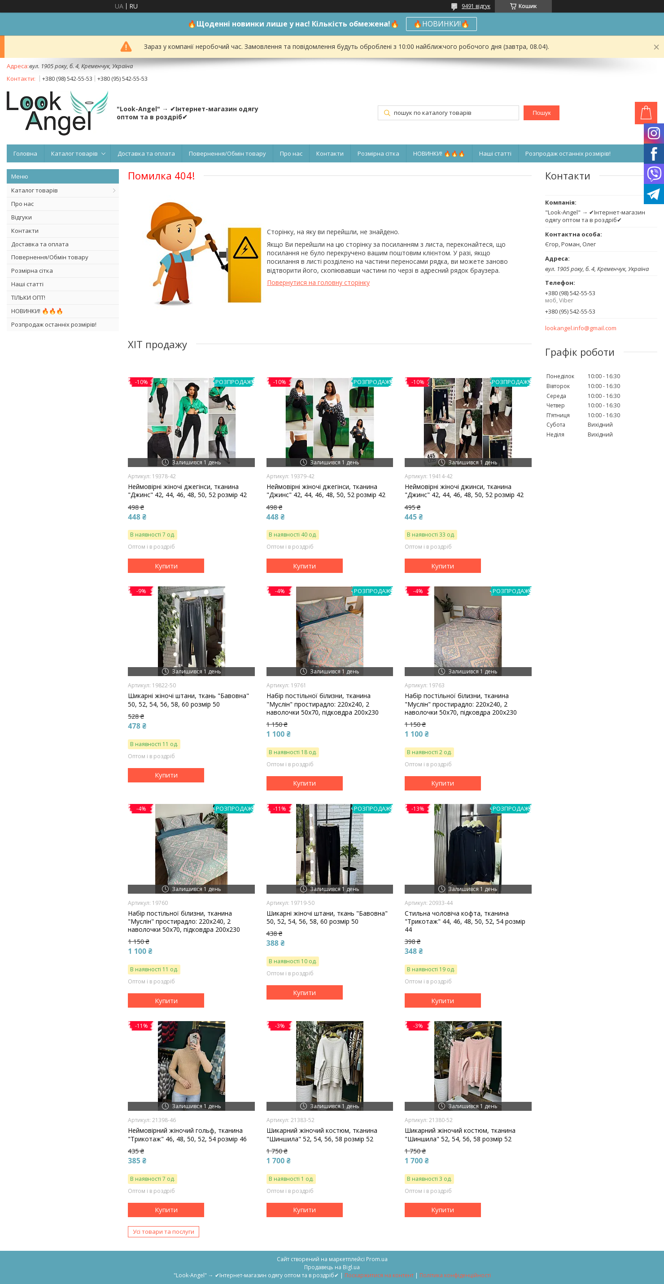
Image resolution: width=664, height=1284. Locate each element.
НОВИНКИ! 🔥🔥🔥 (439, 153)
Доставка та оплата (146, 153)
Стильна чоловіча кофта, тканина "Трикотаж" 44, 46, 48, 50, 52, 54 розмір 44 (465, 921)
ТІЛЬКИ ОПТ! (28, 297)
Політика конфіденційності (455, 1275)
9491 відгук (476, 6)
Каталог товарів (74, 153)
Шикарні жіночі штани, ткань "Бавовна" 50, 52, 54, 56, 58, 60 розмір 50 (188, 700)
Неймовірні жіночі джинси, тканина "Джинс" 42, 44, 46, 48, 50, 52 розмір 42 (464, 491)
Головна (25, 153)
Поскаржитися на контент (379, 1275)
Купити (166, 565)
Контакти (330, 153)
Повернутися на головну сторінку (318, 282)
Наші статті (495, 153)
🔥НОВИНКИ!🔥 (441, 24)
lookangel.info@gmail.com (580, 328)
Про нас (291, 153)
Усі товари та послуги (163, 1231)
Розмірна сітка (378, 153)
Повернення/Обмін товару (227, 153)
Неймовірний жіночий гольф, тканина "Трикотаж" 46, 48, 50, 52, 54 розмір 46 (187, 1135)
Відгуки (21, 217)
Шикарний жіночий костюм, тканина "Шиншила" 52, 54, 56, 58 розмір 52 (321, 1135)
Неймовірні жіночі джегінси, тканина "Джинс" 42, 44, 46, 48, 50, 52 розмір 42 (187, 491)
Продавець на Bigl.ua (332, 1267)
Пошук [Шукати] (541, 112)
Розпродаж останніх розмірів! (568, 153)
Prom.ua (377, 1259)
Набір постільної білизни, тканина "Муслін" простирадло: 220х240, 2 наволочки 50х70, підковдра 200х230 (322, 704)
